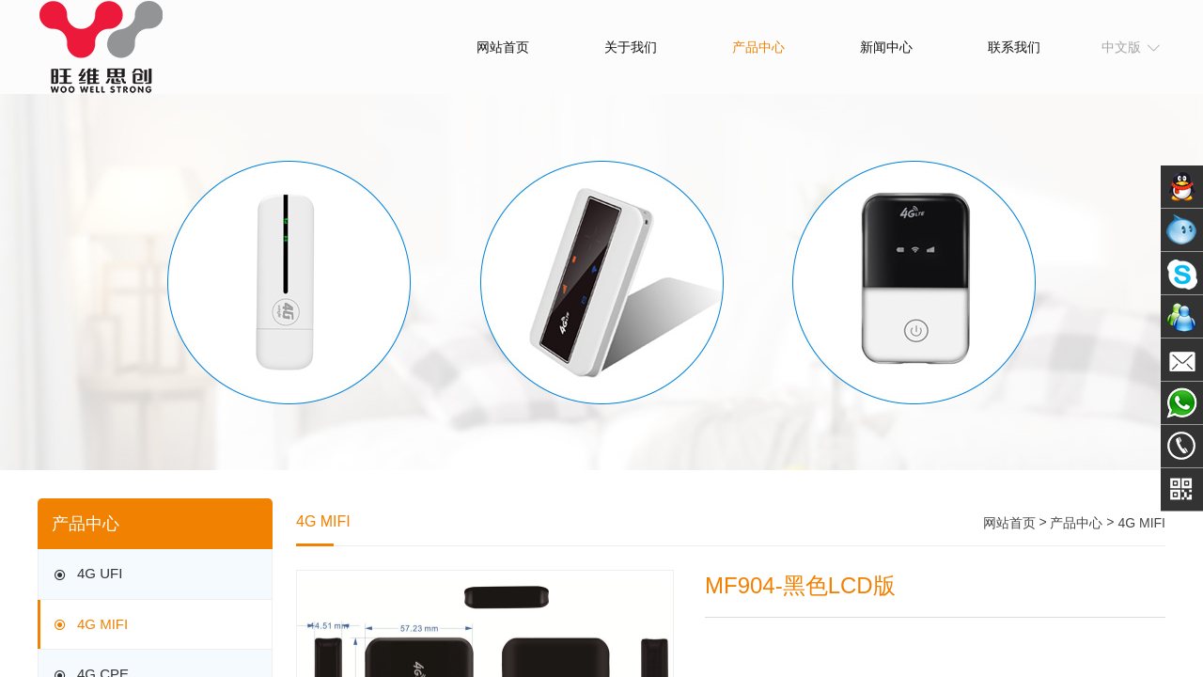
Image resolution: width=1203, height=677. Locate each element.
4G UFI (86, 575)
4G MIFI (89, 625)
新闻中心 (886, 47)
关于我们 (630, 47)
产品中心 (758, 47)
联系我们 (1014, 47)
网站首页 (503, 47)
